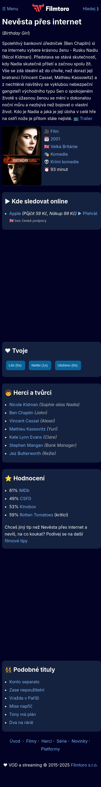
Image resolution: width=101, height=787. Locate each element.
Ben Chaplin (21, 412)
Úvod (15, 741)
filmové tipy (16, 540)
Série (62, 741)
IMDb (24, 490)
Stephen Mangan (26, 445)
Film (55, 131)
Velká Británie (64, 146)
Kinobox (28, 506)
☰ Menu (10, 8)
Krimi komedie (65, 161)
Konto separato (24, 681)
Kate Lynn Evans (25, 437)
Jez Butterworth (25, 453)
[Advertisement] (49, 286)
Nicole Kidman (23, 404)
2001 (55, 138)
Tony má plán (22, 714)
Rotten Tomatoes (36, 514)
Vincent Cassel (24, 420)
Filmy (31, 741)
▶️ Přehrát (87, 213)
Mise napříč (21, 706)
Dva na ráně (21, 722)
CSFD (25, 498)
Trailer (86, 118)
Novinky (80, 741)
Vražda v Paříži (24, 698)
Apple (15, 213)
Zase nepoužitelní (26, 689)
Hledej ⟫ (91, 8)
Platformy (50, 749)
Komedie (59, 154)
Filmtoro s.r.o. (84, 765)
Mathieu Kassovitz (27, 429)
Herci (46, 741)
